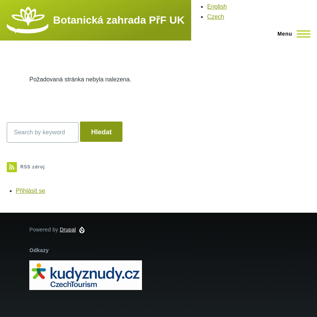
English (216, 6)
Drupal (68, 230)
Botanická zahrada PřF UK (118, 20)
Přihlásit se (30, 191)
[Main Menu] (291, 34)
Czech (215, 17)
